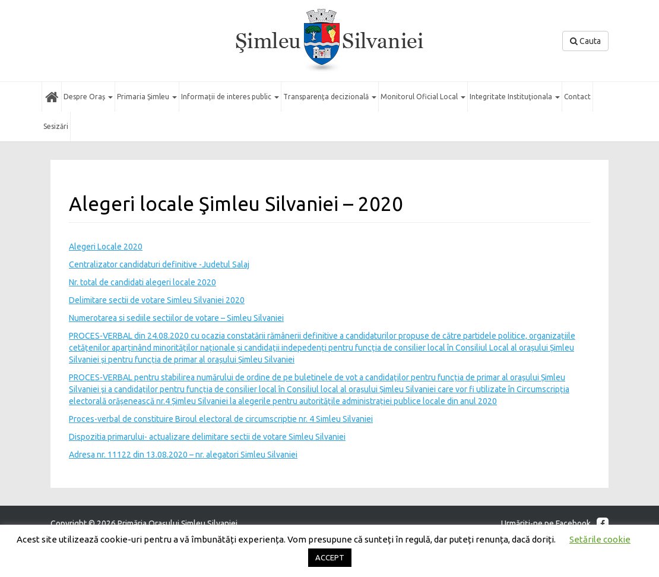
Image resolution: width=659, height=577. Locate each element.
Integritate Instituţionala (515, 96)
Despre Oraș (88, 96)
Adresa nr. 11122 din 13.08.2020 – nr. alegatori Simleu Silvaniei (183, 454)
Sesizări (55, 126)
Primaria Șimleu (147, 96)
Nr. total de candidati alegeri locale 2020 (142, 282)
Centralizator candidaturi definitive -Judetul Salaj (159, 264)
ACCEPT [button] (329, 557)
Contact (577, 96)
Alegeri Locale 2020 (105, 246)
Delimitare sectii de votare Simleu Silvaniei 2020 (157, 300)
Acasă (51, 96)
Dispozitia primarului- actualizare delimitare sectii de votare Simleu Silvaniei (207, 437)
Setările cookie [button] (600, 539)
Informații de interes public (230, 96)
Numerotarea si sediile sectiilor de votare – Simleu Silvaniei (176, 318)
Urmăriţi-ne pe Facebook (555, 523)
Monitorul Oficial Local (423, 96)
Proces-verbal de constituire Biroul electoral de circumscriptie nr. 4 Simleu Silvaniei (221, 419)
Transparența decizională (329, 96)
